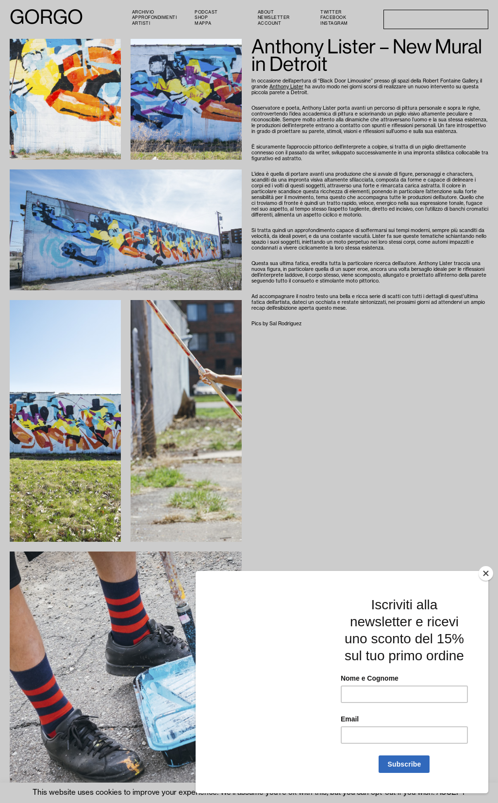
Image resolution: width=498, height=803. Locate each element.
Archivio (143, 12)
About (266, 12)
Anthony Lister (286, 86)
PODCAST (206, 12)
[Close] (486, 573)
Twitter (331, 12)
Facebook (333, 18)
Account (270, 23)
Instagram (334, 23)
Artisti (141, 23)
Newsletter (274, 18)
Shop (201, 18)
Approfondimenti (154, 18)
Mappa (203, 23)
